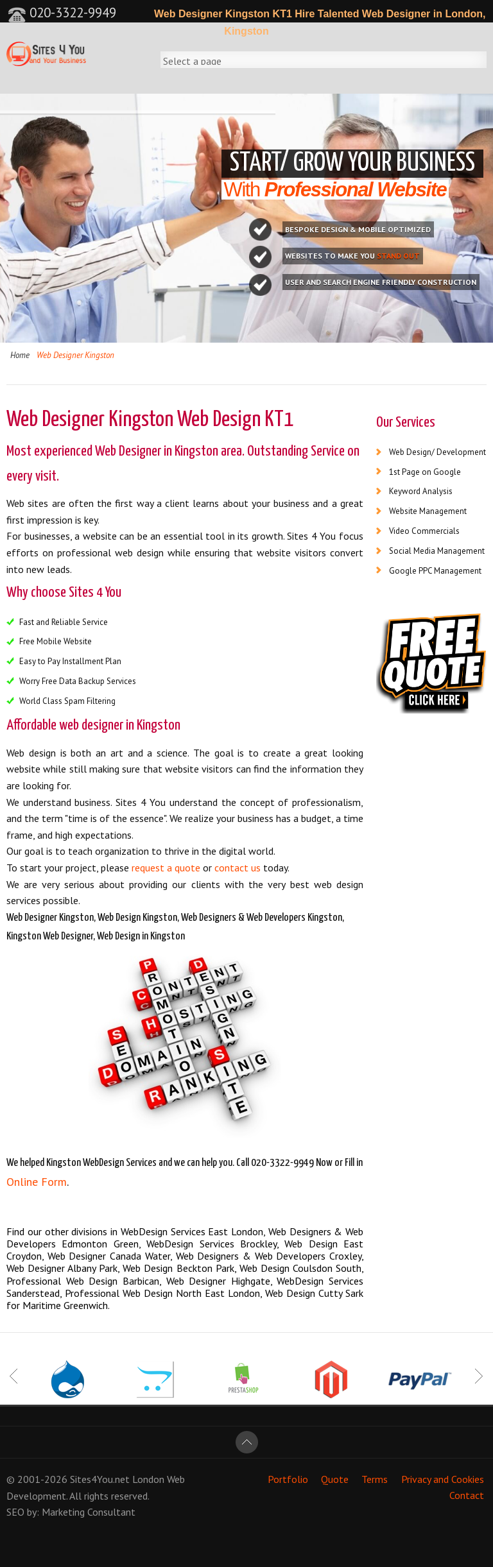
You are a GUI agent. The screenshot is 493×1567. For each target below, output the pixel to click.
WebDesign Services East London (192, 1231)
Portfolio (288, 1479)
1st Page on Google (425, 472)
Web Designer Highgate (218, 1280)
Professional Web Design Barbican (82, 1280)
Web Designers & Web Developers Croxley (269, 1255)
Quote (335, 1479)
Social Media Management (437, 550)
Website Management (428, 511)
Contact (466, 1495)
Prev (14, 1375)
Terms (374, 1479)
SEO (15, 1511)
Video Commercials (424, 531)
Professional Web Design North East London (162, 1293)
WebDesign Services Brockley (211, 1243)
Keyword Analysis (421, 491)
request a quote (166, 867)
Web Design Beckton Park (178, 1268)
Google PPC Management (435, 570)
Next (479, 1375)
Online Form (36, 1181)
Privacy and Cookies (442, 1479)
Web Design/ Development (437, 452)
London (148, 1479)
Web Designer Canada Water (109, 1255)
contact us (237, 867)
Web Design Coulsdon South (300, 1268)
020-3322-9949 (62, 12)
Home (20, 355)
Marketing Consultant (88, 1511)
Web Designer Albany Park (61, 1268)
